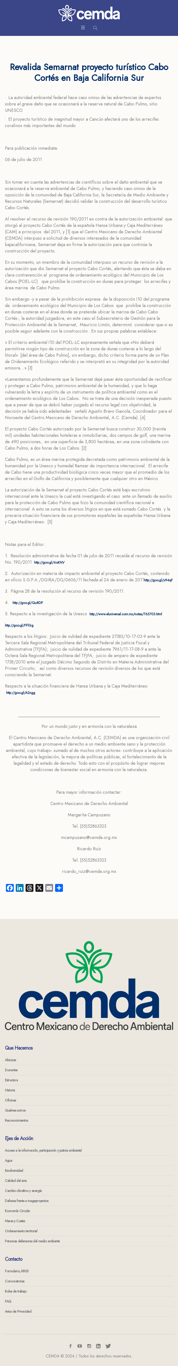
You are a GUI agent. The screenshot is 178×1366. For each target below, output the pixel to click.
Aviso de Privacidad (18, 1311)
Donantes (11, 1070)
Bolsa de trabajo (16, 1291)
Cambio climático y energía (23, 1190)
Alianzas (10, 1060)
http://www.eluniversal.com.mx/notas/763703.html (125, 614)
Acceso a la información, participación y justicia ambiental (43, 1150)
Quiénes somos (15, 1110)
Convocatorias (14, 1281)
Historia (10, 1090)
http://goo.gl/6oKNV (49, 562)
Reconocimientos (16, 1120)
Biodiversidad (14, 1170)
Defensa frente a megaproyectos (26, 1200)
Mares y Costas (15, 1221)
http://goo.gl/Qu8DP (28, 602)
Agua (8, 1160)
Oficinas (10, 1100)
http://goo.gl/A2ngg (20, 692)
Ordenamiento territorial (21, 1231)
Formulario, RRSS (17, 1271)
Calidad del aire (16, 1180)
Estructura (11, 1080)
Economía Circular (17, 1210)
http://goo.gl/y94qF (158, 580)
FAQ (8, 1301)
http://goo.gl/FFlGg (19, 625)
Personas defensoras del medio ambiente (32, 1241)
